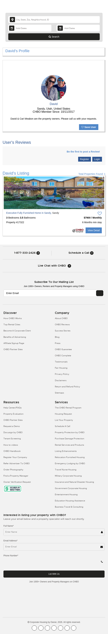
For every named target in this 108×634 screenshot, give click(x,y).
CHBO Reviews (62, 324)
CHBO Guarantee (63, 349)
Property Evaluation (13, 414)
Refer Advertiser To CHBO (16, 463)
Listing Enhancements (66, 451)
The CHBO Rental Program (68, 407)
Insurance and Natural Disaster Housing (74, 482)
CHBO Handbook (12, 451)
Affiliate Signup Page (13, 343)
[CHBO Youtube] (40, 628)
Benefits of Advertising (14, 337)
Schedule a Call (81, 253)
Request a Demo (11, 426)
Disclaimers (60, 380)
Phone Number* (10, 555)
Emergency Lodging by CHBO (70, 463)
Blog (57, 337)
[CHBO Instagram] (54, 628)
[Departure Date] (78, 28)
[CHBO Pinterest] (67, 628)
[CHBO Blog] (47, 628)
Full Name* (8, 526)
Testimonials (61, 361)
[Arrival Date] (29, 28)
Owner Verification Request (17, 482)
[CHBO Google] (73, 628)
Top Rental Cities (11, 324)
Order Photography (13, 469)
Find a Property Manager (15, 475)
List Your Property (64, 420)
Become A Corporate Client (17, 330)
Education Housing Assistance (70, 500)
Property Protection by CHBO (70, 432)
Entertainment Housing (66, 494)
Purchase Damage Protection (69, 438)
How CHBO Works (12, 318)
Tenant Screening (12, 438)
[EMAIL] (99, 293)
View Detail (94, 230)
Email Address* (10, 540)
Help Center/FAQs (12, 407)
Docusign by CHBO (13, 432)
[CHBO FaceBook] (34, 628)
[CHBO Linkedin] (60, 628)
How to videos (10, 445)
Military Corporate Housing (68, 475)
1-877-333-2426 (27, 253)
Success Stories (62, 330)
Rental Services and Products (69, 445)
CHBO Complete (63, 355)
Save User (88, 127)
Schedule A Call (62, 426)
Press (57, 343)
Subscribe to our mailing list (54, 282)
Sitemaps (59, 392)
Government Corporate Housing (71, 488)
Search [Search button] (54, 36)
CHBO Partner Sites (13, 349)
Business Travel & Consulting (69, 507)
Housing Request (63, 414)
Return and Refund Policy (67, 386)
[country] (54, 19)
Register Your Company (15, 457)
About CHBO (61, 318)
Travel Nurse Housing (65, 469)
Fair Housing (61, 368)
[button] (9, 193)
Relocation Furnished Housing (70, 457)
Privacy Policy (62, 374)
